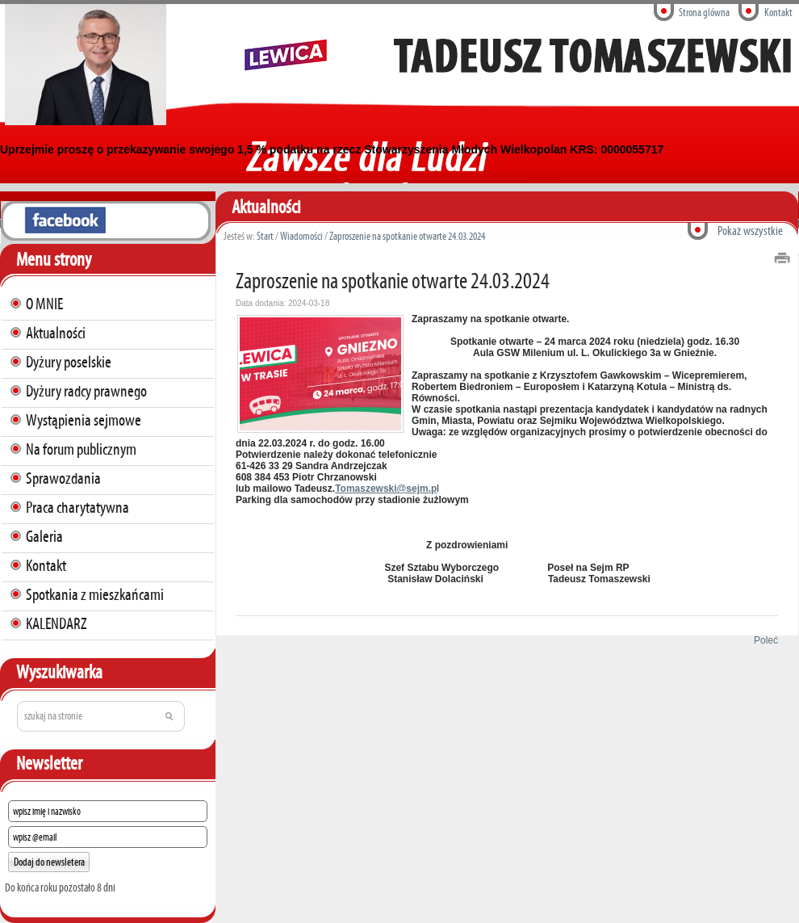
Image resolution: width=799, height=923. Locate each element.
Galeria (44, 536)
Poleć (763, 640)
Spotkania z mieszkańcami (95, 594)
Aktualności (56, 332)
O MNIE (44, 303)
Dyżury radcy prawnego (86, 390)
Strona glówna (704, 12)
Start (265, 236)
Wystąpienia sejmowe (83, 419)
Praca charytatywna (77, 507)
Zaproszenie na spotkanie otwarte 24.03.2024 (407, 236)
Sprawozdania (63, 478)
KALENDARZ (56, 623)
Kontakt (778, 12)
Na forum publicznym (81, 448)
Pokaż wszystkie (750, 230)
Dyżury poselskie (68, 361)
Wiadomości (301, 236)
